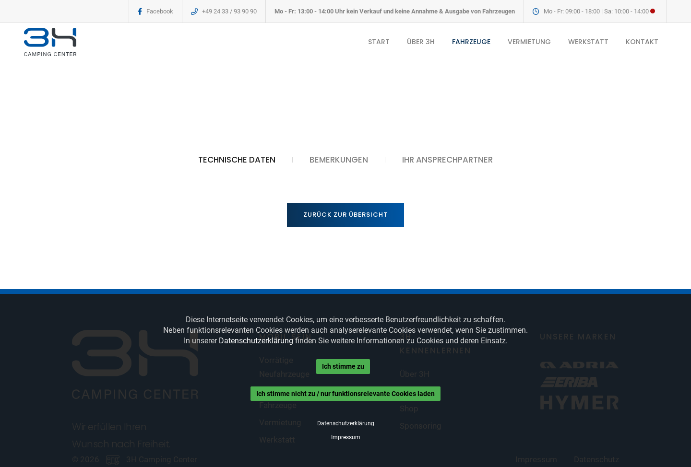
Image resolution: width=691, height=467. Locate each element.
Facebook (159, 11)
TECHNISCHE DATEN (236, 160)
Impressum (345, 437)
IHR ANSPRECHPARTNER (447, 160)
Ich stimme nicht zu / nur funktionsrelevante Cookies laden (345, 393)
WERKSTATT (588, 42)
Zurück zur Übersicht (345, 214)
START (379, 42)
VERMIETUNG (529, 42)
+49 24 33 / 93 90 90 (229, 11)
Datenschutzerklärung (256, 340)
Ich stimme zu (343, 366)
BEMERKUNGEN (339, 160)
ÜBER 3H (421, 42)
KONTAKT (642, 42)
